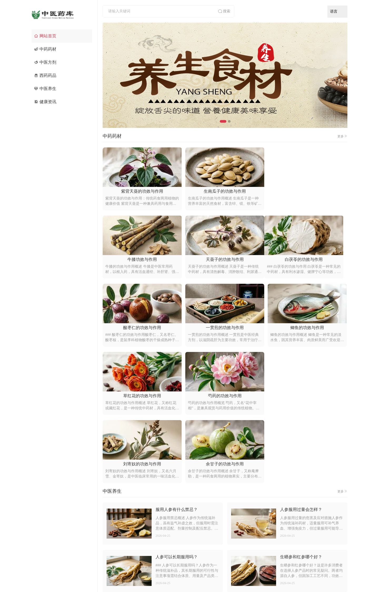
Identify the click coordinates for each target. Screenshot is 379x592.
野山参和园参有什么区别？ (305, 468)
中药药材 (45, 49)
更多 (342, 136)
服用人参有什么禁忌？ (177, 373)
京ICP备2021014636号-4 (248, 578)
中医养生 (45, 88)
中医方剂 (45, 62)
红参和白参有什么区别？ (179, 468)
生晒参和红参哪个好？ (301, 420)
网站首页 (45, 36)
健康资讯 (45, 102)
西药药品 (45, 75)
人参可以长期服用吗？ (177, 420)
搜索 (224, 11)
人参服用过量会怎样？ (301, 373)
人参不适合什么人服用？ (303, 515)
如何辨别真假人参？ (174, 515)
